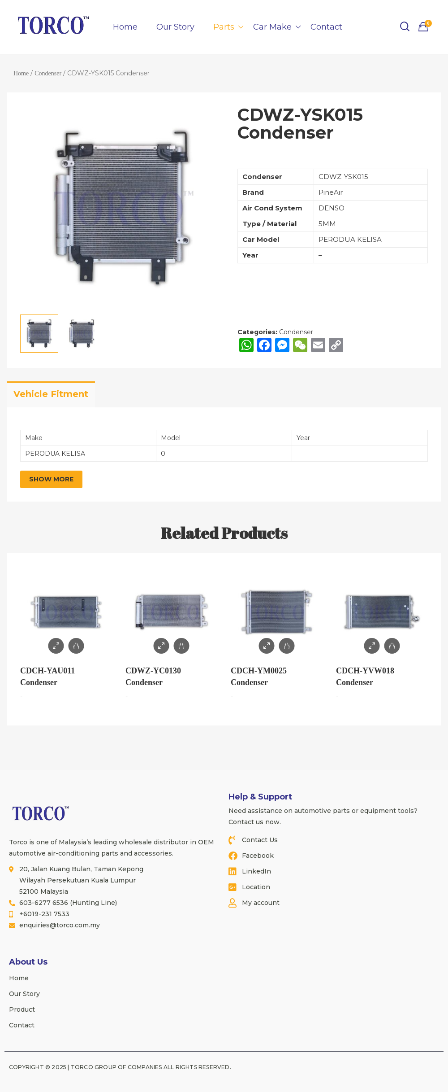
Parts (223, 27)
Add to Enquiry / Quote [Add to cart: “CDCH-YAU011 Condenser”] (76, 646)
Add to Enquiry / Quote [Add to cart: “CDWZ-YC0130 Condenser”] (182, 646)
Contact (326, 27)
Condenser (47, 73)
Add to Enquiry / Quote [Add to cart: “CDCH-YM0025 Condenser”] (287, 646)
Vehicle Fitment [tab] (50, 394)
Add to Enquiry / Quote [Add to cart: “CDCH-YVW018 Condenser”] (392, 646)
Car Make (272, 27)
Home (125, 27)
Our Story (175, 27)
